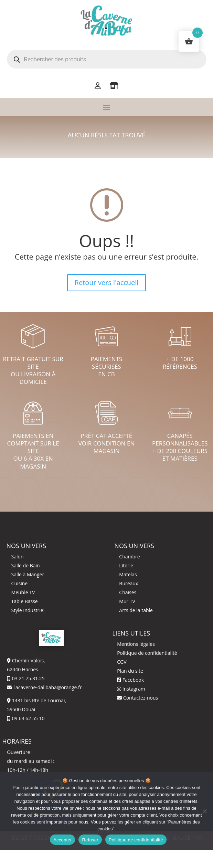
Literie (126, 565)
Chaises (127, 592)
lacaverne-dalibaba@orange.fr (47, 687)
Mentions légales (136, 644)
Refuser (90, 839)
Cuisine (19, 583)
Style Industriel (28, 610)
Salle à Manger (27, 574)
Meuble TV (23, 592)
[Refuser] (204, 811)
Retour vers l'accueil (107, 282)
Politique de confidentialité (147, 653)
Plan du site (130, 671)
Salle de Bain (25, 565)
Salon (17, 556)
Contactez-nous (137, 697)
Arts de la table (136, 610)
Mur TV (127, 601)
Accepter (62, 839)
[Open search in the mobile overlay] (106, 59)
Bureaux (128, 583)
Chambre (129, 556)
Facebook (130, 679)
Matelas (128, 574)
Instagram (131, 688)
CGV (121, 662)
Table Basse (24, 601)
